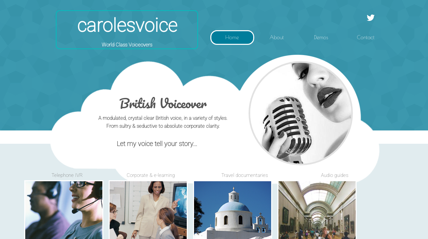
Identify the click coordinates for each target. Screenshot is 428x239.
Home (232, 37)
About (276, 37)
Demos (321, 37)
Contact (365, 37)
